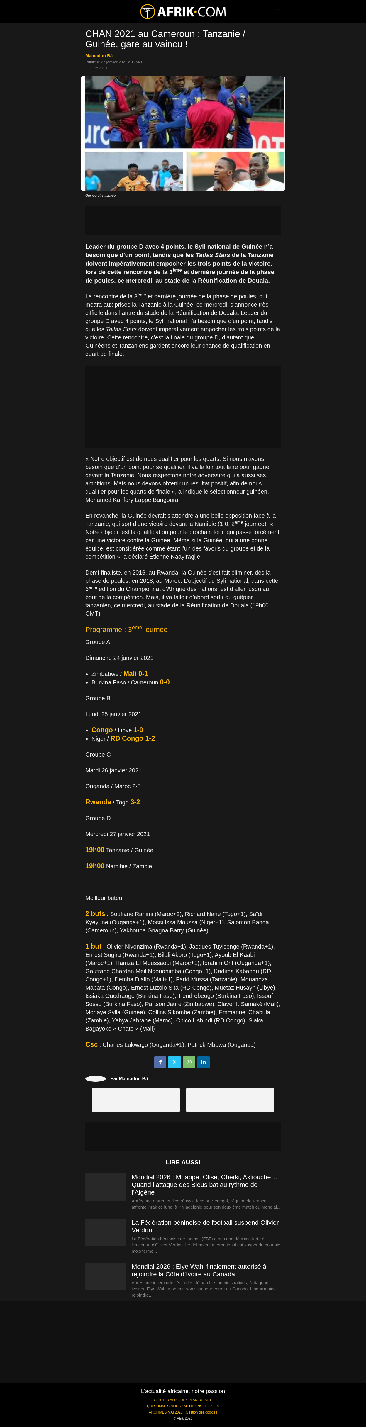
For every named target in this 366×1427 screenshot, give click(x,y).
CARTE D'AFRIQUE (169, 1400)
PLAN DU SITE (200, 1400)
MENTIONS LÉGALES (201, 1406)
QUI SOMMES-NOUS (164, 1406)
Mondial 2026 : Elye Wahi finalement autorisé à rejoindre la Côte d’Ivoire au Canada (199, 1270)
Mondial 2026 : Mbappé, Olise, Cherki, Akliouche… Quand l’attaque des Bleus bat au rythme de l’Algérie (204, 1184)
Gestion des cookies (201, 1412)
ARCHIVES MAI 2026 (166, 1412)
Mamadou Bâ (99, 55)
